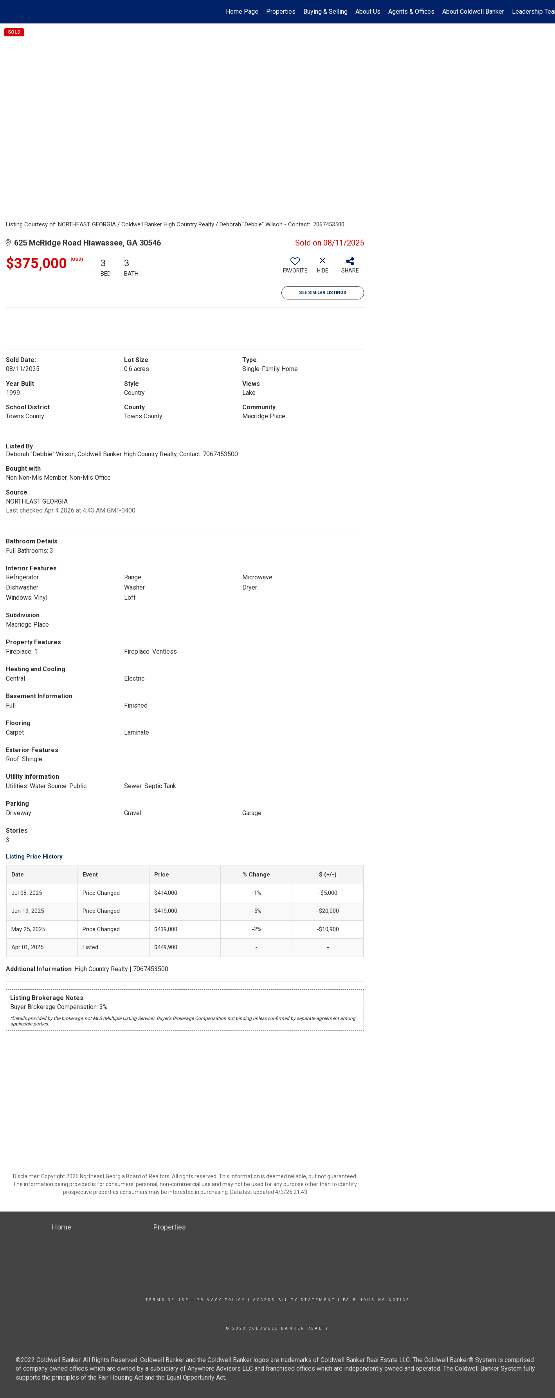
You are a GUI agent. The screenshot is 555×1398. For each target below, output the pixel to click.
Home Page (242, 11)
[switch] (295, 268)
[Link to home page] (10, 11)
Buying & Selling (325, 11)
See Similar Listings (322, 292)
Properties (281, 11)
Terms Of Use (167, 1300)
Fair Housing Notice (376, 1300)
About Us (367, 11)
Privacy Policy (220, 1300)
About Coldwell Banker (473, 11)
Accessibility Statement (294, 1300)
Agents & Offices (411, 11)
